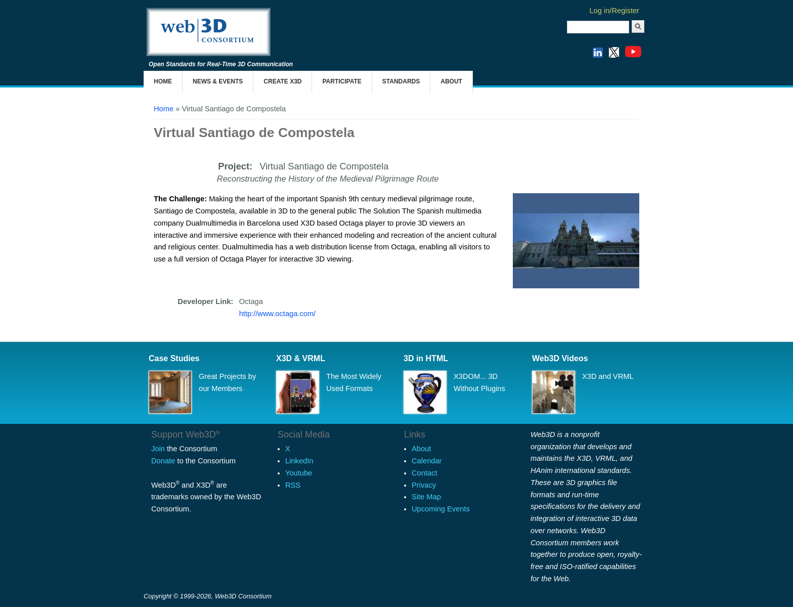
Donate (163, 461)
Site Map (426, 497)
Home (163, 81)
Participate (341, 81)
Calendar (427, 461)
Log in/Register (614, 11)
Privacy (424, 485)
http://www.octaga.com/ (277, 314)
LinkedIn (299, 461)
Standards (401, 81)
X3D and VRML (608, 376)
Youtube (298, 473)
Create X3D (282, 81)
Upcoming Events (441, 509)
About (451, 81)
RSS (292, 485)
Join (158, 449)
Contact (424, 473)
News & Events (218, 81)
